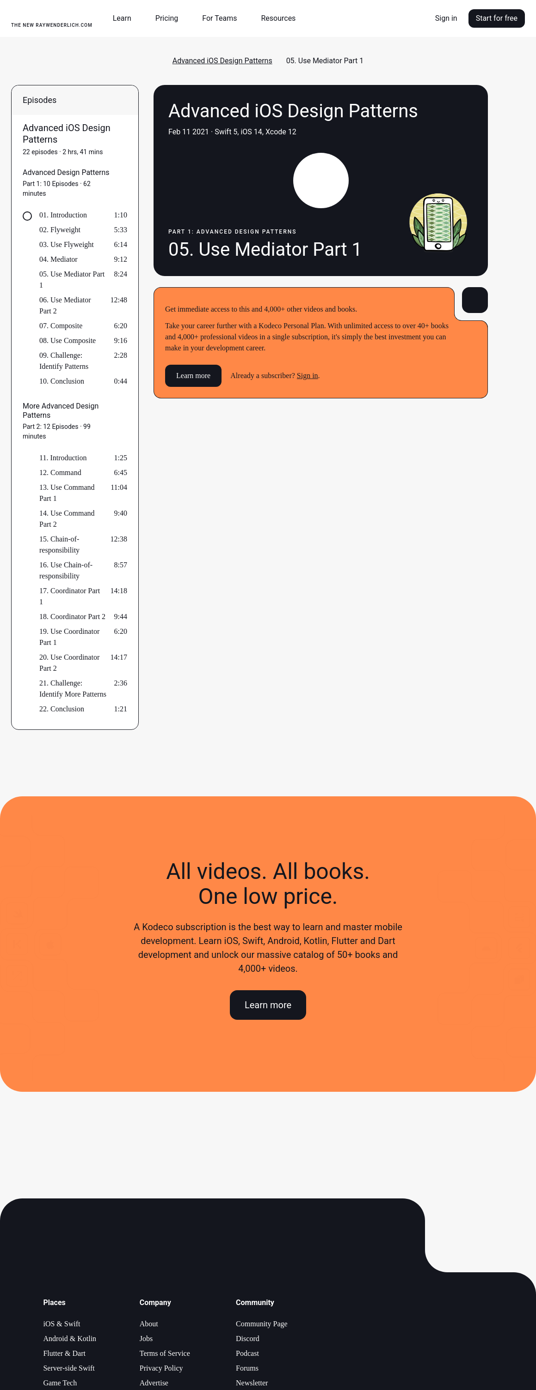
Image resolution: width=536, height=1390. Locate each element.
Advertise (154, 1383)
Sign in (446, 18)
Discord (247, 1338)
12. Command (60, 472)
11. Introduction (63, 458)
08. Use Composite (67, 340)
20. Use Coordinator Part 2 (69, 662)
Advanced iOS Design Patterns (222, 60)
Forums (247, 1368)
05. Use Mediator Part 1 (72, 279)
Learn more (193, 375)
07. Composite (60, 326)
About (149, 1324)
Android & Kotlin (69, 1338)
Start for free (497, 18)
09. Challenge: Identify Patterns (63, 360)
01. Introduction (63, 215)
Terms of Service (165, 1353)
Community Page (262, 1324)
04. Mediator (58, 259)
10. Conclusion (61, 381)
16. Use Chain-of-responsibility (65, 570)
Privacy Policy (161, 1368)
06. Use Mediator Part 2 (65, 305)
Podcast (247, 1353)
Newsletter (252, 1383)
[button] (125, 18)
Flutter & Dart (64, 1353)
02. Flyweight (59, 230)
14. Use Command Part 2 (67, 518)
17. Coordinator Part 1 (69, 596)
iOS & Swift (61, 1324)
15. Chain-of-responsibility (59, 544)
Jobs (146, 1338)
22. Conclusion (61, 709)
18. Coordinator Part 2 (72, 616)
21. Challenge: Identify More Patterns (72, 688)
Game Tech (60, 1383)
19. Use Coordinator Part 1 (69, 636)
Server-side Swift (68, 1368)
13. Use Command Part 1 (67, 492)
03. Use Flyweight (66, 244)
